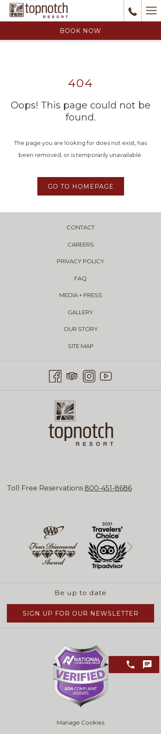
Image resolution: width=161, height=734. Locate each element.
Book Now (80, 31)
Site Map (81, 346)
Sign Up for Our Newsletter (81, 613)
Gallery (80, 312)
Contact (80, 227)
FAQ (80, 278)
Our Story (81, 328)
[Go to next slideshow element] (130, 547)
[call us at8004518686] (132, 11)
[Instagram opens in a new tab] (89, 374)
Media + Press (80, 295)
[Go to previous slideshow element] (31, 547)
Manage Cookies (80, 722)
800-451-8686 (108, 488)
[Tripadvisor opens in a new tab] (72, 374)
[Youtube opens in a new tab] (106, 374)
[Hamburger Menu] (151, 10)
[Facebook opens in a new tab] (55, 374)
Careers (80, 244)
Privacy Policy (80, 261)
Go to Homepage (81, 186)
